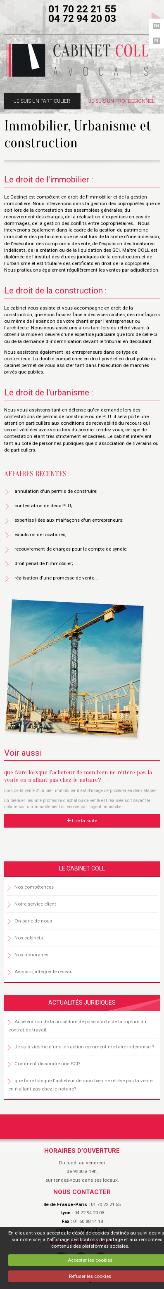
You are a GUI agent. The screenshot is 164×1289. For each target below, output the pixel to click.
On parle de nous (33, 921)
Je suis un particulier (42, 101)
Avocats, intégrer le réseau (43, 971)
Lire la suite (82, 820)
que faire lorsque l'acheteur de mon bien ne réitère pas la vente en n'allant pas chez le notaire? (78, 776)
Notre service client (35, 904)
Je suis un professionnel (121, 101)
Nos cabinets (28, 938)
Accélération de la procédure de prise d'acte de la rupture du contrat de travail (77, 1026)
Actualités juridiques (82, 1002)
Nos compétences (34, 887)
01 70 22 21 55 (82, 9)
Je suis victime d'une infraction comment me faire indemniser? (84, 1047)
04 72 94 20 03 (82, 18)
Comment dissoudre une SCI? (47, 1064)
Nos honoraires (31, 955)
